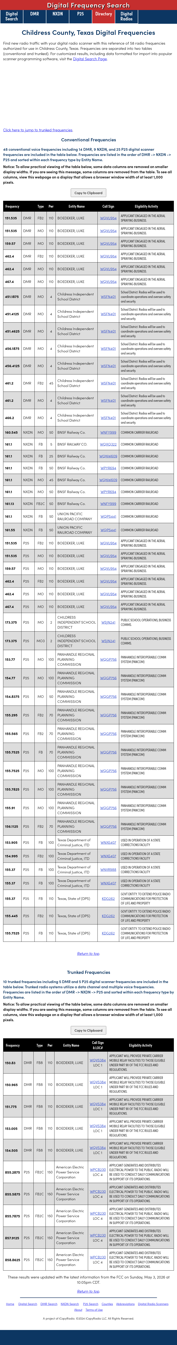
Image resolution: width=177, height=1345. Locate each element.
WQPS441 (108, 516)
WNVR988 (108, 869)
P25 (80, 13)
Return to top (88, 953)
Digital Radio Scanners (153, 1304)
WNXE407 (108, 842)
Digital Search (11, 16)
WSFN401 (108, 296)
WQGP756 (108, 659)
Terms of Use (94, 1309)
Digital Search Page (90, 58)
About (78, 1309)
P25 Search (90, 1304)
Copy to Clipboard (88, 193)
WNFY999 (108, 432)
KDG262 (108, 898)
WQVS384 (98, 1059)
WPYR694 (108, 467)
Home (10, 1304)
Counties (107, 1304)
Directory (103, 13)
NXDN (58, 13)
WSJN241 (108, 622)
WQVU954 (108, 217)
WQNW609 (108, 455)
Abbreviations (125, 1304)
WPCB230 (98, 1169)
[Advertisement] (88, 94)
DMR (34, 13)
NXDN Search (70, 1304)
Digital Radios (126, 16)
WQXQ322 (108, 444)
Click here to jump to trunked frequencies (37, 129)
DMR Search (48, 1304)
